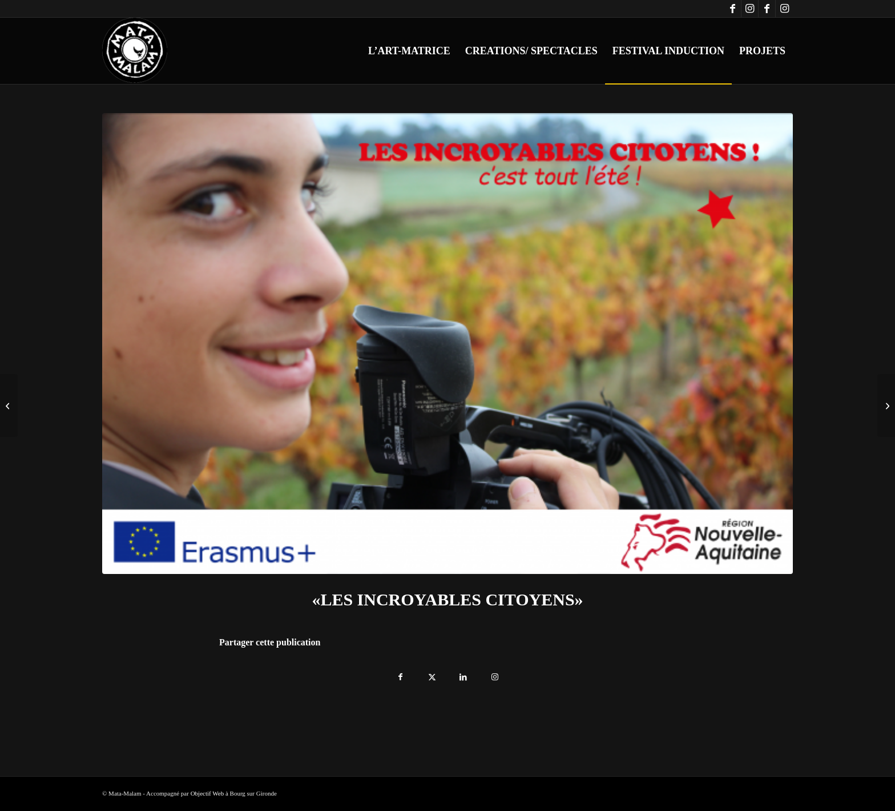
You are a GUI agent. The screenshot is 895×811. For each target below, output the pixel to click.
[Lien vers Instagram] (749, 8)
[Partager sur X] (432, 674)
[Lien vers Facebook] (732, 8)
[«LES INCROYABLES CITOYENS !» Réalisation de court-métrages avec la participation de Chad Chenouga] (886, 405)
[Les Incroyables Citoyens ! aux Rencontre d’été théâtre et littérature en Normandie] (9, 405)
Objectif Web (207, 793)
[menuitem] (409, 51)
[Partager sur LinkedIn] (463, 674)
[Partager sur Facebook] (400, 674)
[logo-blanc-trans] (135, 51)
